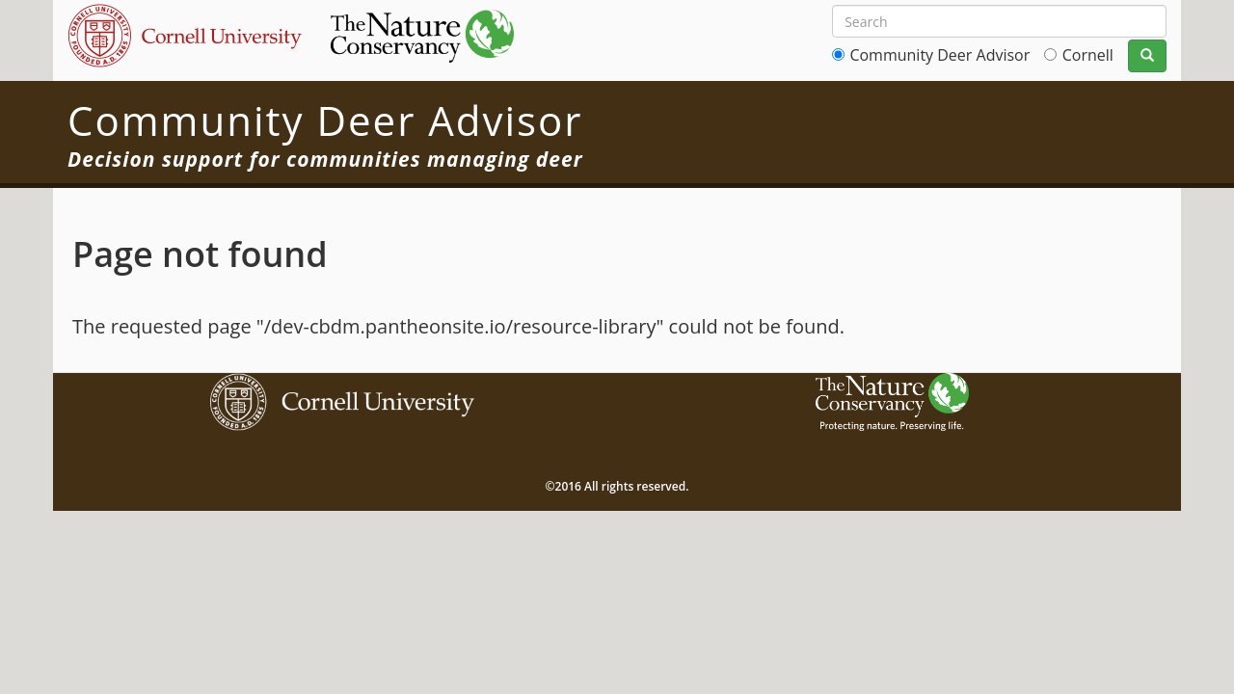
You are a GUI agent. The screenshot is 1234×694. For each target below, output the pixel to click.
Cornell (1087, 55)
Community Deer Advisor (939, 55)
